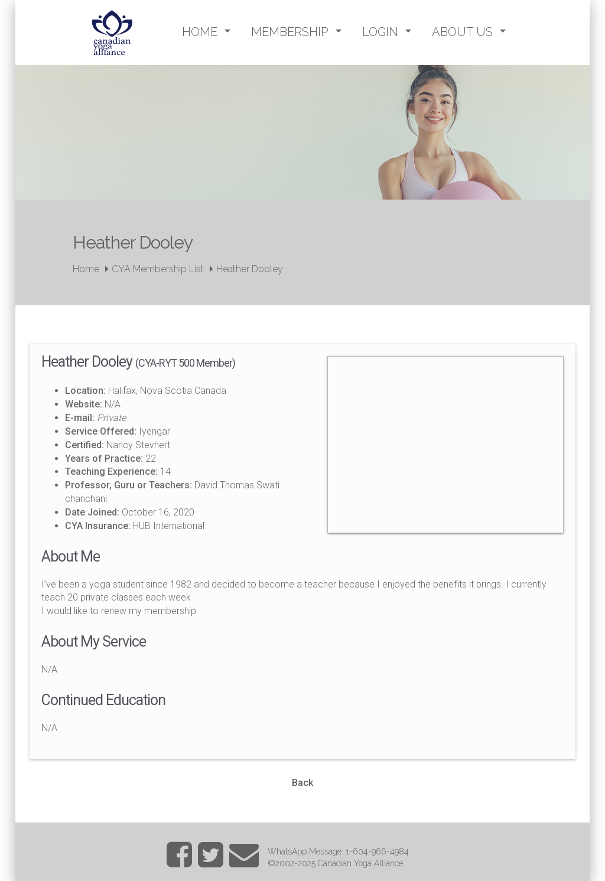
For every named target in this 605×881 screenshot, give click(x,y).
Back (302, 782)
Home (86, 269)
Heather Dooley (249, 269)
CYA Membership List (158, 269)
